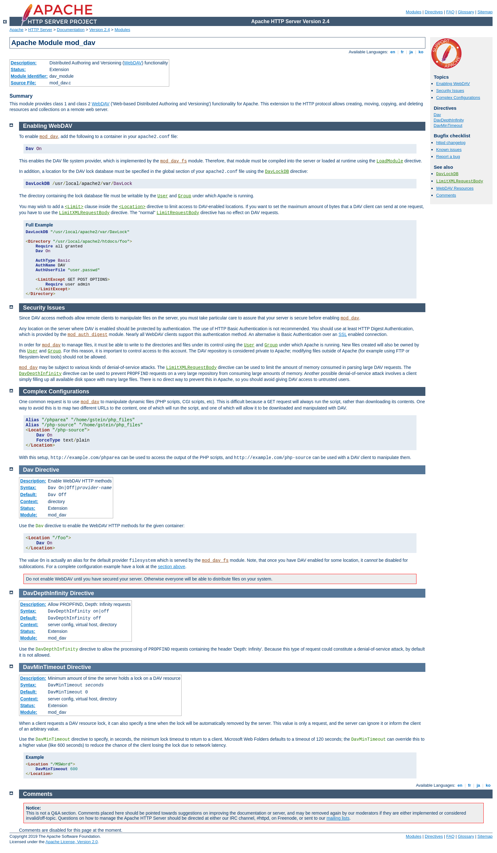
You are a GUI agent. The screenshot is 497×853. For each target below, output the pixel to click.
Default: (28, 494)
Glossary (466, 12)
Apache (16, 29)
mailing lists (337, 818)
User (163, 196)
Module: (28, 514)
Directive (47, 470)
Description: (24, 62)
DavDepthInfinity (449, 120)
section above (171, 566)
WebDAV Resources (455, 188)
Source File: (23, 82)
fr (402, 51)
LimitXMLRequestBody (459, 181)
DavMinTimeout (448, 125)
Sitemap (485, 12)
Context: (29, 501)
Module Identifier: (29, 76)
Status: (18, 69)
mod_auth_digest (87, 334)
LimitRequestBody (178, 212)
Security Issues (450, 90)
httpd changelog (451, 142)
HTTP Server (40, 29)
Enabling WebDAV (453, 83)
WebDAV (133, 62)
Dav (437, 114)
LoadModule (390, 161)
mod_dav (49, 136)
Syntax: (28, 487)
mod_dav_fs (173, 161)
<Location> (132, 206)
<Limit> (74, 206)
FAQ (450, 12)
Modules (413, 12)
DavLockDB (447, 174)
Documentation (70, 29)
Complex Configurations (458, 97)
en (392, 51)
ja (411, 51)
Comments (446, 195)
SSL (343, 334)
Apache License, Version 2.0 (71, 841)
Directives (434, 12)
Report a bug (448, 156)
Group (184, 196)
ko (420, 51)
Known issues (449, 149)
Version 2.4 (99, 29)
